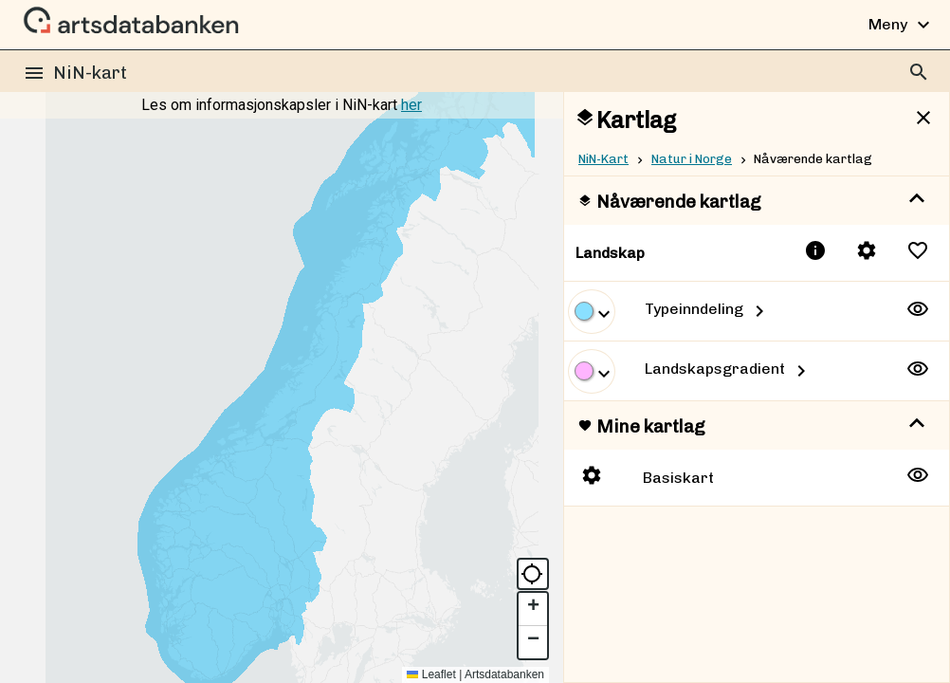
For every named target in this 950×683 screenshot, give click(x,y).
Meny (901, 24)
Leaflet (431, 674)
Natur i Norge (691, 158)
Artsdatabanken (504, 674)
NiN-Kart (603, 158)
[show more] (917, 199)
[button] (533, 609)
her (411, 105)
